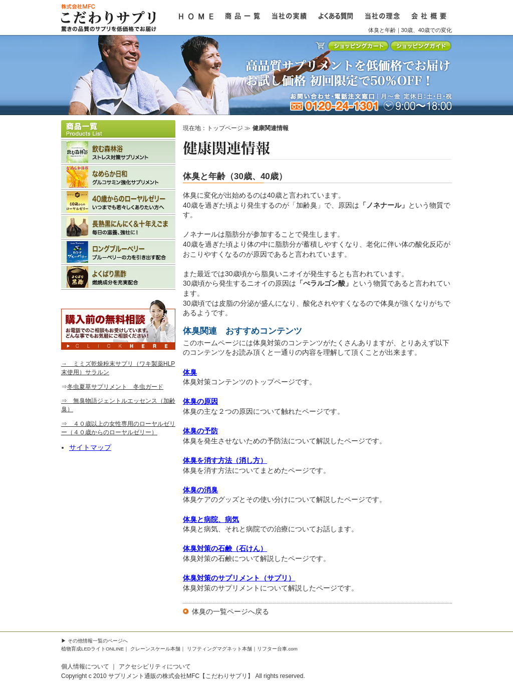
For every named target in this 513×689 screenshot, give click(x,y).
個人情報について (85, 666)
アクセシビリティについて (155, 666)
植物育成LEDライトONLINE (92, 648)
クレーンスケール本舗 (155, 648)
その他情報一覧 (85, 640)
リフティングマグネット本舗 (219, 648)
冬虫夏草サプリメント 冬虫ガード (115, 386)
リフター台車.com (277, 648)
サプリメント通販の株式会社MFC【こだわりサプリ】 (180, 675)
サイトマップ (90, 447)
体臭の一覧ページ (220, 611)
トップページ (225, 128)
